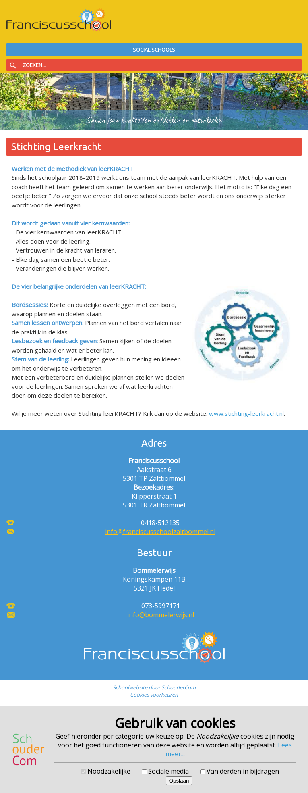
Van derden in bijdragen (243, 771)
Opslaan (179, 781)
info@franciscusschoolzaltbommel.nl (160, 531)
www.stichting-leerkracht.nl (246, 413)
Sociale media (168, 771)
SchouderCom (178, 687)
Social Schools (154, 49)
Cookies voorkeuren (154, 694)
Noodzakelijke (108, 771)
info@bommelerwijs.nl (160, 614)
